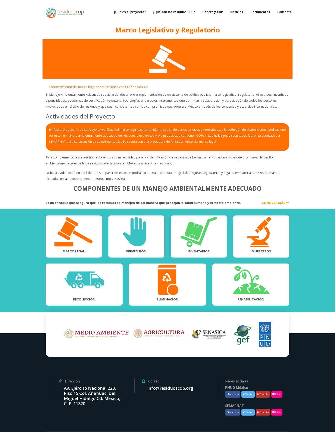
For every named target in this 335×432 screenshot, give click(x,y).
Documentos (260, 12)
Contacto (284, 12)
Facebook (232, 394)
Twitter (248, 394)
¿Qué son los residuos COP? (174, 12)
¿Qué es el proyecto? (130, 12)
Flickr (276, 394)
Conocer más (275, 203)
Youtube (263, 394)
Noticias (236, 12)
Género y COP (212, 12)
